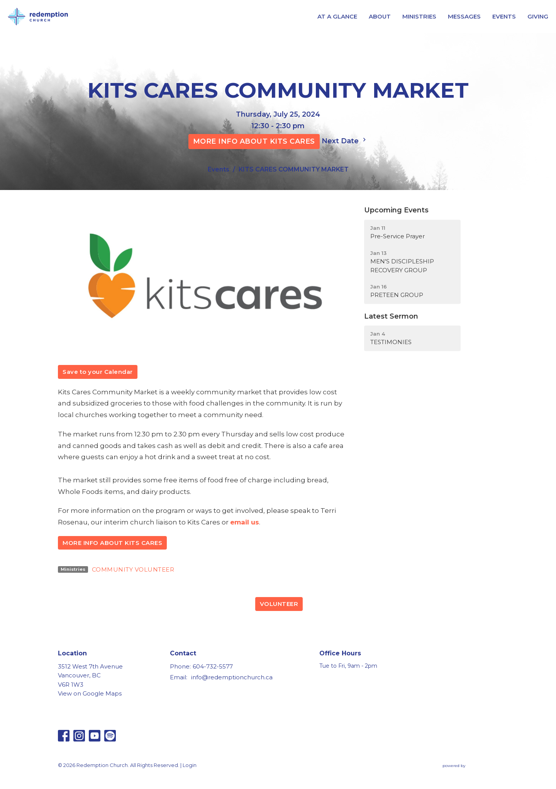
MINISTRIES (419, 16)
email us (244, 522)
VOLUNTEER (279, 603)
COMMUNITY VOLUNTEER (133, 569)
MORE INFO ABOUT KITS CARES (254, 141)
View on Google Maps (90, 693)
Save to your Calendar (98, 371)
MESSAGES (464, 16)
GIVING (537, 16)
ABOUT (380, 16)
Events (218, 169)
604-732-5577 (213, 666)
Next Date (345, 140)
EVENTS (504, 16)
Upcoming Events (396, 210)
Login (190, 765)
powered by (470, 765)
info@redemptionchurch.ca (232, 677)
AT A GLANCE (337, 16)
